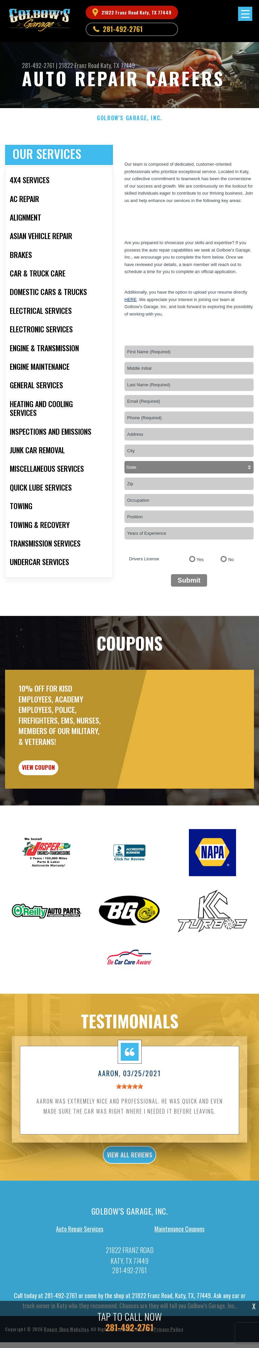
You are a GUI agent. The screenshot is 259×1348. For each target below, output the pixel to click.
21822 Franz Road (79, 65)
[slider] (129, 1124)
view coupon (55, 803)
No (231, 559)
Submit (189, 580)
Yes (200, 559)
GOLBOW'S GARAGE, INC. (129, 118)
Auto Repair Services (79, 1267)
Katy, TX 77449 (117, 65)
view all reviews (129, 1193)
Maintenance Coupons (179, 1267)
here (130, 299)
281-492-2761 (123, 29)
